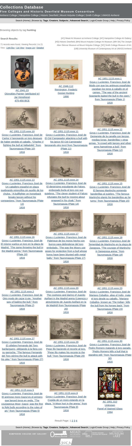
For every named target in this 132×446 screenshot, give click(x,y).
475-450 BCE (22, 100)
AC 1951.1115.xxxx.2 (22, 291)
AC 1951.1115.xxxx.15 (110, 183)
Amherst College (8, 15)
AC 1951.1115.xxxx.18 (110, 237)
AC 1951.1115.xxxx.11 (66, 131)
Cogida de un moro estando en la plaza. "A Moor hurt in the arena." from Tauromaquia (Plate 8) (66, 403)
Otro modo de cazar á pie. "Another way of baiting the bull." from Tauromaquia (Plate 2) (22, 302)
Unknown (110, 405)
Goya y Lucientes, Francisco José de (110, 82)
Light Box (10, 48)
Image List (30, 48)
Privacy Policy (123, 20)
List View (20, 48)
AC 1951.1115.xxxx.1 (110, 78)
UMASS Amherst (110, 15)
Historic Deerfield (49, 15)
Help (112, 20)
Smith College (93, 15)
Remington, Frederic (66, 89)
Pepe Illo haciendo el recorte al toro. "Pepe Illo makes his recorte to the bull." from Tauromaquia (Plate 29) (66, 352)
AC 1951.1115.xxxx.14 (66, 179)
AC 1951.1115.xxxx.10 (22, 131)
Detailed (40, 48)
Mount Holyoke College (72, 15)
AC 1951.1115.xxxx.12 (110, 129)
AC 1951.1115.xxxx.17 (66, 233)
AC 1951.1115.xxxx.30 (110, 341)
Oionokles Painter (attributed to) (22, 93)
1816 (110, 102)
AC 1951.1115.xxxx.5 (22, 390)
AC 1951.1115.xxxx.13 (22, 179)
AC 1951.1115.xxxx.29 (66, 342)
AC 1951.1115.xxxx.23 (110, 288)
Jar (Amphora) (22, 97)
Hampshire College (29, 15)
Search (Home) (23, 20)
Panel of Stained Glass (110, 408)
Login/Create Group (99, 20)
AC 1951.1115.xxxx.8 (66, 393)
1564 (110, 412)
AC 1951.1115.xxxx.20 (66, 288)
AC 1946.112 (66, 86)
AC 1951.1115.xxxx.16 (22, 237)
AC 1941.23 (22, 90)
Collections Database (21, 7)
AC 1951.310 (110, 401)
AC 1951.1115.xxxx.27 (22, 338)
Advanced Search (79, 20)
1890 (66, 96)
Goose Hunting (66, 93)
